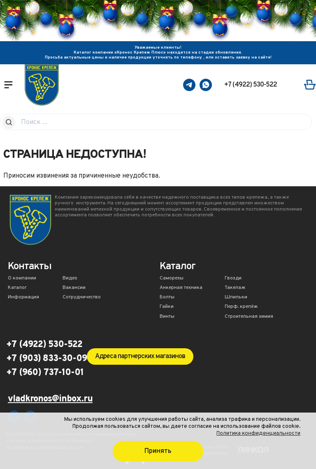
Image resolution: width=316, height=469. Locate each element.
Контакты (29, 267)
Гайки (167, 307)
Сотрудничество (82, 297)
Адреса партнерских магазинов (140, 356)
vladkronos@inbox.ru (50, 399)
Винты (167, 317)
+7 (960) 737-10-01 (45, 373)
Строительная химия (249, 317)
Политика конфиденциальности (258, 433)
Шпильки (236, 297)
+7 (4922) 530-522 (250, 85)
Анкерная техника (181, 288)
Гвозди (233, 278)
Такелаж (235, 288)
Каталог (17, 288)
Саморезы (172, 278)
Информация (23, 297)
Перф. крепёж (241, 307)
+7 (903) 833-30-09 (46, 359)
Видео (70, 278)
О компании (22, 278)
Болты (167, 297)
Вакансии (74, 288)
